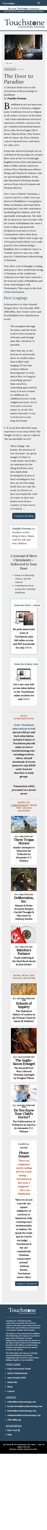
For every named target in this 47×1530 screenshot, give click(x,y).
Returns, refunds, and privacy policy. (23, 1449)
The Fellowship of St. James (25, 1445)
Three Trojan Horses (24, 841)
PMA (9, 1434)
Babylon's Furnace (23, 952)
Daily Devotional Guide (19, 1368)
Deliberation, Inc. (24, 899)
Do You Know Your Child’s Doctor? (24, 1113)
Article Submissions (17, 1373)
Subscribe (12, 1382)
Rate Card (12, 1430)
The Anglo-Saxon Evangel (24, 1062)
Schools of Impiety (24, 1005)
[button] (27, 605)
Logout (11, 1391)
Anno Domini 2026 (16, 1377)
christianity (10, 69)
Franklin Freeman (22, 528)
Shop (9, 1386)
